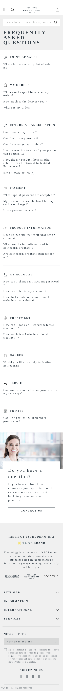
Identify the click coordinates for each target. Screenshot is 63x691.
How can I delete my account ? (24, 291)
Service (17, 383)
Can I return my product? (21, 138)
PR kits (17, 410)
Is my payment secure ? (19, 210)
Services (12, 618)
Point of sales (24, 57)
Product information (31, 227)
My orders (20, 85)
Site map (12, 592)
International (18, 609)
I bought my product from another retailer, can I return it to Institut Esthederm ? (27, 163)
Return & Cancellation (32, 125)
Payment (18, 187)
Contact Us (31, 510)
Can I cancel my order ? (20, 132)
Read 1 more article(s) (19, 172)
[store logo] (31, 10)
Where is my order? (17, 107)
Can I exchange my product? (23, 144)
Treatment (20, 317)
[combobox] (27, 22)
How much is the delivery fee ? (25, 101)
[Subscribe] (55, 641)
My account (21, 274)
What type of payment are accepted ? (29, 195)
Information (16, 601)
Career (17, 355)
